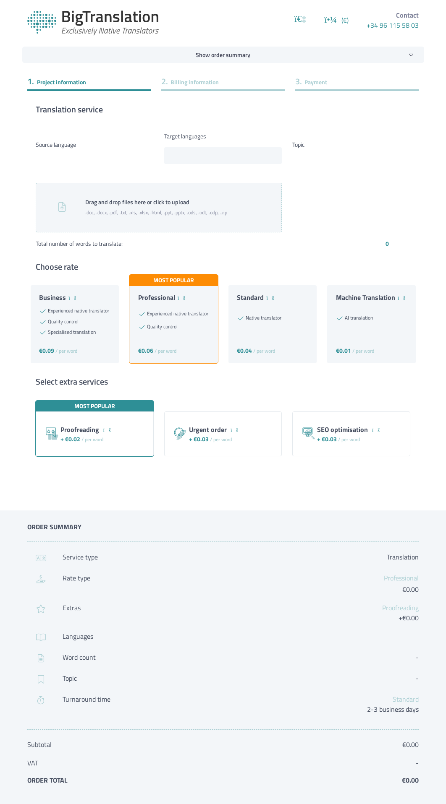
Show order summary (223, 54)
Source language (56, 144)
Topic (298, 144)
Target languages (185, 136)
